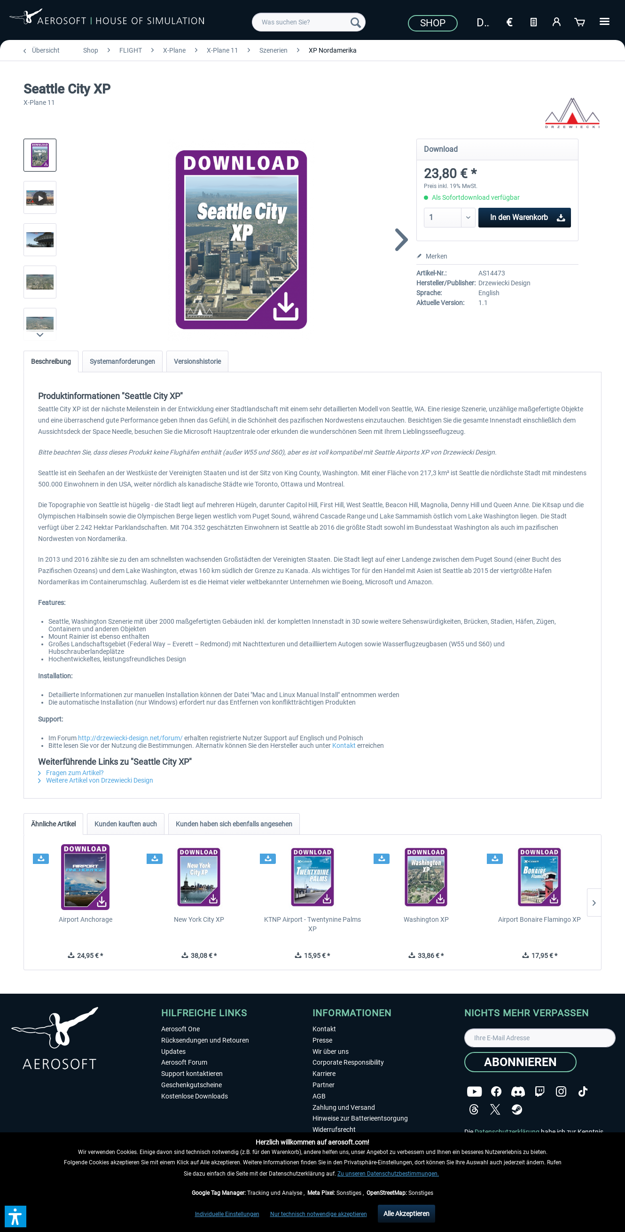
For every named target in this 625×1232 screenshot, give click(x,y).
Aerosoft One (180, 1029)
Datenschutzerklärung (507, 1132)
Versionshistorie (197, 361)
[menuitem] (309, 22)
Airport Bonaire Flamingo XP (539, 919)
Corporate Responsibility (348, 1062)
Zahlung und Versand (343, 1107)
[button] (15, 1216)
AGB (319, 1096)
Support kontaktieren (192, 1073)
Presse (322, 1040)
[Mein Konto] (556, 21)
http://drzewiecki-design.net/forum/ (130, 738)
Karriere (324, 1073)
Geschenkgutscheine (191, 1085)
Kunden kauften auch (125, 824)
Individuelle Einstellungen (227, 1214)
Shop (432, 23)
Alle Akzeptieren (406, 1213)
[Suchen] (356, 22)
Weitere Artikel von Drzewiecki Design (95, 780)
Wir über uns (330, 1051)
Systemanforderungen (122, 361)
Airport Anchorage (85, 919)
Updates (173, 1051)
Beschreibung (51, 361)
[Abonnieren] (520, 1062)
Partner (323, 1085)
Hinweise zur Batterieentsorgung (360, 1118)
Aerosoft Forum (184, 1062)
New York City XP (199, 919)
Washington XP (426, 919)
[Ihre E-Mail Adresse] (540, 1037)
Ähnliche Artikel (53, 824)
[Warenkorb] (580, 21)
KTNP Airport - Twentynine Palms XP (312, 924)
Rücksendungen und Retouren (205, 1040)
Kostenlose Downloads (194, 1096)
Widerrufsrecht (334, 1129)
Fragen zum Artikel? (71, 773)
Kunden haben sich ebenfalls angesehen (234, 824)
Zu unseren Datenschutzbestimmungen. (388, 1173)
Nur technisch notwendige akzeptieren (318, 1214)
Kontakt (344, 745)
